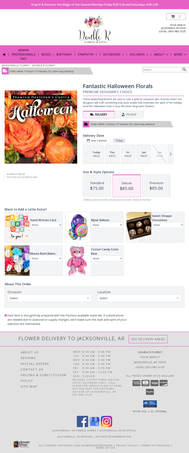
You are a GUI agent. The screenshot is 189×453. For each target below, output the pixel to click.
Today (119, 140)
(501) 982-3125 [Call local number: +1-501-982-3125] (176, 31)
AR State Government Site (113, 436)
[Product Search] (162, 69)
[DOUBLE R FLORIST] (94, 29)
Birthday (64, 54)
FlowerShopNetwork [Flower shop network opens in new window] (97, 445)
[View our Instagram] (106, 426)
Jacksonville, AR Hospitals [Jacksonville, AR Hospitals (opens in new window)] (118, 430)
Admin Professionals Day (23, 54)
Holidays (139, 54)
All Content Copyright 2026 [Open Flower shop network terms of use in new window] (59, 445)
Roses (46, 54)
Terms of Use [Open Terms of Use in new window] (105, 447)
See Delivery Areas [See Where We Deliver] (148, 339)
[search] (184, 69)
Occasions (114, 54)
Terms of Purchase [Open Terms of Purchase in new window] (155, 445)
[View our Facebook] (82, 426)
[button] (175, 16)
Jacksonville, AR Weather (74, 436)
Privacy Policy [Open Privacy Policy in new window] (127, 445)
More (180, 54)
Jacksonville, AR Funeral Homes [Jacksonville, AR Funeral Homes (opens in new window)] (74, 430)
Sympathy (88, 54)
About (161, 54)
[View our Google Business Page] (94, 426)
